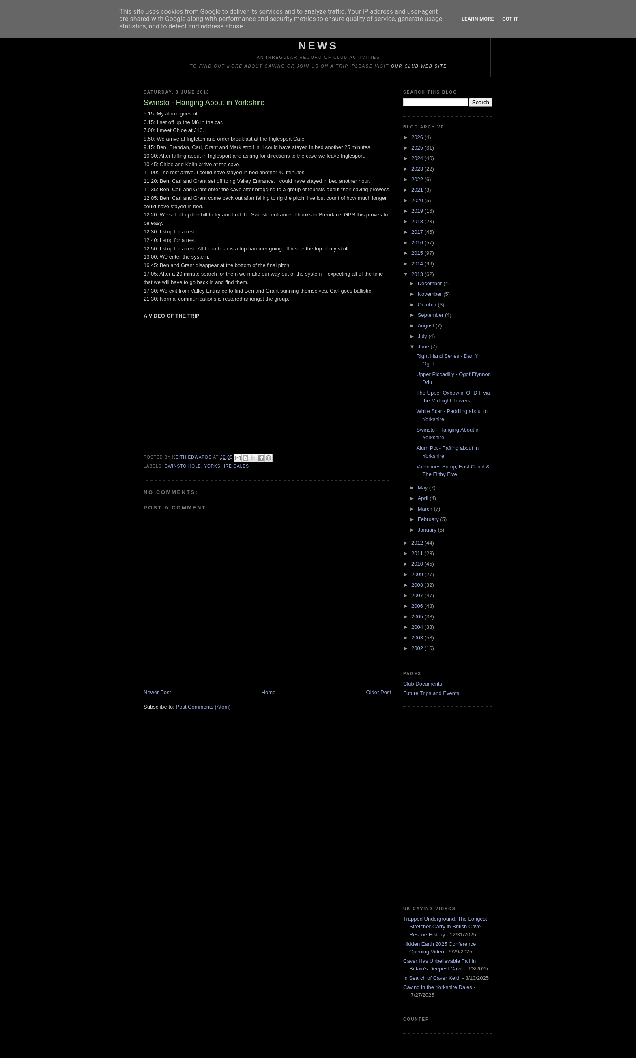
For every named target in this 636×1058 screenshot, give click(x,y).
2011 (418, 553)
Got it (510, 19)
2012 (418, 543)
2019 (418, 211)
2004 (418, 627)
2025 (418, 148)
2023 (418, 169)
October (428, 304)
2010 (418, 564)
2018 (418, 221)
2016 (418, 242)
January (428, 530)
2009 (418, 574)
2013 (418, 274)
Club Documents (422, 684)
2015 (418, 253)
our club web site (419, 66)
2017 (418, 232)
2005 (418, 616)
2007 (418, 595)
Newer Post (157, 692)
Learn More (478, 19)
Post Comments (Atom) (203, 707)
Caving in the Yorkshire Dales (437, 987)
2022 (418, 179)
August (427, 326)
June (424, 347)
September (431, 315)
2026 (418, 137)
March (426, 509)
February (429, 519)
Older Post (378, 692)
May (423, 488)
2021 (418, 190)
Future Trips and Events (431, 693)
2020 (418, 200)
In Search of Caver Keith (432, 978)
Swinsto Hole (183, 466)
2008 (418, 585)
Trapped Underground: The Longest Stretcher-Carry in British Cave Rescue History (445, 927)
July (423, 336)
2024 (418, 158)
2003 (418, 638)
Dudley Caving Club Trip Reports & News (318, 39)
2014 (418, 264)
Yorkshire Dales (226, 466)
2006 (418, 606)
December (431, 283)
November (431, 294)
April (424, 498)
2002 (418, 648)
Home (269, 692)
